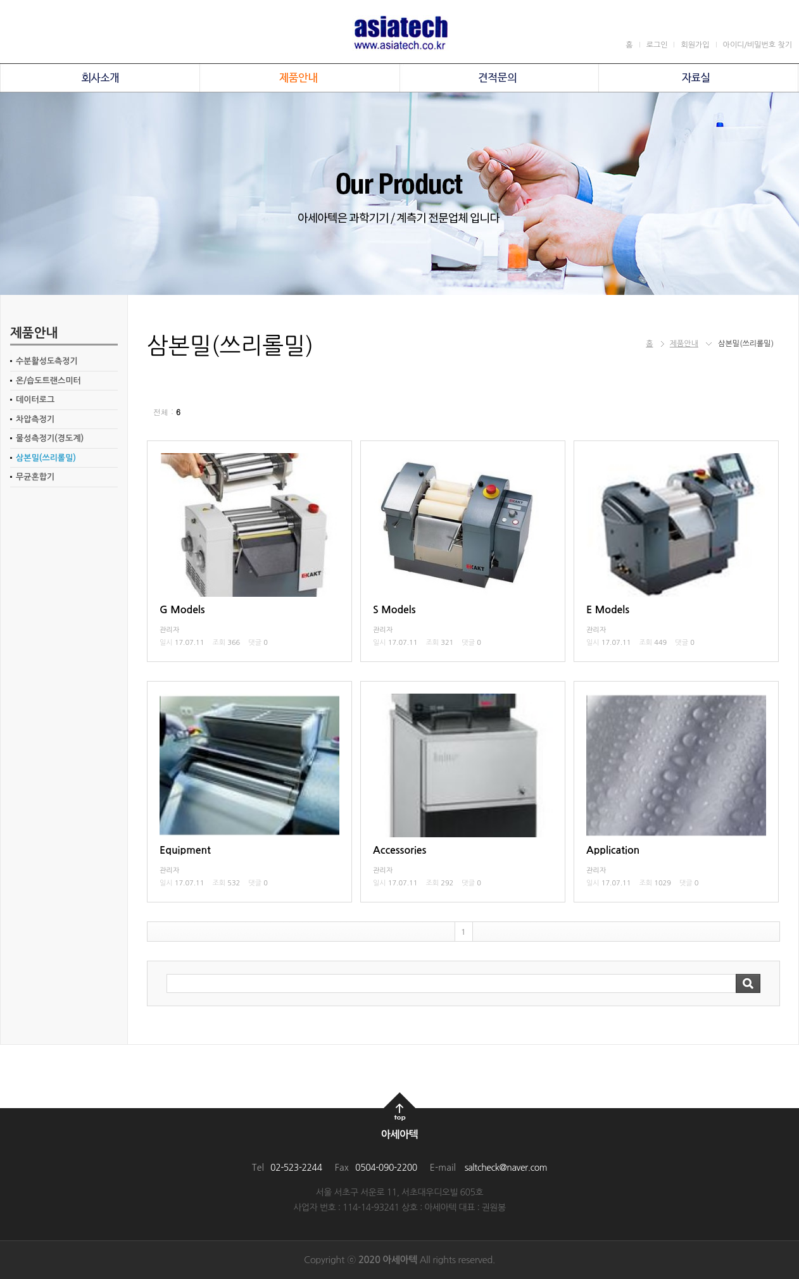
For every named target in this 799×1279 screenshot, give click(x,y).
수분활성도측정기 (47, 361)
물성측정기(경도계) (50, 438)
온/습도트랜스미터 (48, 381)
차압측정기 (35, 419)
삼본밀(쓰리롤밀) (46, 458)
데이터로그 (35, 400)
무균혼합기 (35, 477)
